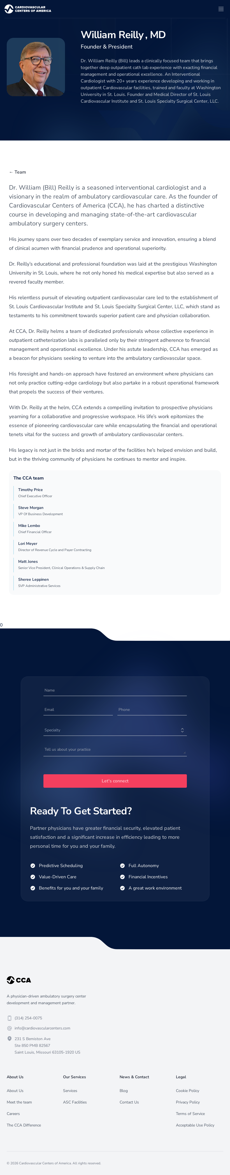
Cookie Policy (187, 1090)
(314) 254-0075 (28, 1018)
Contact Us (129, 1102)
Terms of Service (190, 1113)
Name (50, 690)
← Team (17, 172)
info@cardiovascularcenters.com (42, 1028)
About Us (15, 1090)
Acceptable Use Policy (195, 1125)
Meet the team (19, 1102)
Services (70, 1090)
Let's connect (115, 781)
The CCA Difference (24, 1125)
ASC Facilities (75, 1102)
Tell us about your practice (67, 749)
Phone (124, 709)
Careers (13, 1113)
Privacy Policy (188, 1102)
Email (49, 709)
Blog (124, 1090)
